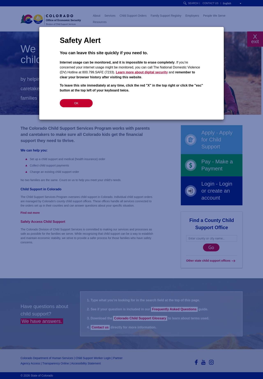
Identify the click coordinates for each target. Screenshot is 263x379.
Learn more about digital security (142, 72)
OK (76, 103)
